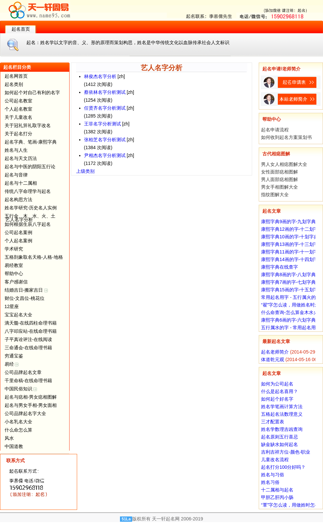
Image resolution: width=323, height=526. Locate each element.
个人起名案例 (18, 240)
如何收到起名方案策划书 (286, 137)
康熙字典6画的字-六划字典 (288, 320)
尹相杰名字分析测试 (105, 155)
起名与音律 (16, 174)
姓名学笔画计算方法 (282, 406)
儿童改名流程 (275, 459)
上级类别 (85, 171)
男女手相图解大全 (279, 187)
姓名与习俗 (272, 474)
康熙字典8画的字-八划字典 (288, 274)
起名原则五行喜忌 (279, 436)
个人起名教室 (18, 109)
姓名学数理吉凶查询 (282, 429)
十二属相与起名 (277, 489)
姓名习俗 (270, 482)
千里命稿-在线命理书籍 (28, 380)
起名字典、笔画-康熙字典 (31, 142)
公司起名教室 (18, 100)
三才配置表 (272, 421)
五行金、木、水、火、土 (30, 216)
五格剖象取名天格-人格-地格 (34, 257)
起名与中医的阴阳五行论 (30, 166)
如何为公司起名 (277, 383)
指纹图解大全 (275, 194)
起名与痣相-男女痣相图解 (31, 397)
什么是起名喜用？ (279, 391)
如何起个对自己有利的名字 (32, 92)
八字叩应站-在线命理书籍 (31, 331)
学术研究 (14, 248)
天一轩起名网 (166, 518)
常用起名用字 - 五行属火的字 (290, 297)
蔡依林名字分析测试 (105, 92)
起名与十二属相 (21, 183)
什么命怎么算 (18, 430)
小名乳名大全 (18, 421)
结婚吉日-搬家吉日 (26, 290)
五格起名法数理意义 (282, 414)
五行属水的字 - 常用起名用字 (290, 327)
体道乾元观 (272, 359)
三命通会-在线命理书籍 (28, 347)
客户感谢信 (16, 281)
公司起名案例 (18, 232)
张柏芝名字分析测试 (105, 139)
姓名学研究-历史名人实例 (31, 207)
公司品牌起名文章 (23, 372)
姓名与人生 (16, 150)
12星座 (12, 306)
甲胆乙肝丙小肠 (277, 497)
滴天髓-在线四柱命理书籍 (31, 323)
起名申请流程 (275, 129)
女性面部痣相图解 (279, 171)
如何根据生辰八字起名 (28, 224)
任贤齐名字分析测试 (105, 108)
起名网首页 (16, 76)
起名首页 (21, 29)
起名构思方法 (18, 199)
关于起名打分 (18, 133)
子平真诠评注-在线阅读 (28, 339)
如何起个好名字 (277, 399)
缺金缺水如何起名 (279, 444)
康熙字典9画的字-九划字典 (288, 221)
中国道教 (14, 446)
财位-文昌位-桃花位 (24, 298)
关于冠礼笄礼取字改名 (28, 125)
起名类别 (14, 84)
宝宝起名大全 (18, 314)
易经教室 (14, 265)
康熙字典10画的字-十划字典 (289, 236)
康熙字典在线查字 (279, 267)
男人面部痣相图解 (279, 179)
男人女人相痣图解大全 (284, 164)
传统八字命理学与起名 (28, 191)
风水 (9, 438)
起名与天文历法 (21, 158)
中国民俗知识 (21, 388)
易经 (12, 364)
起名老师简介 (275, 352)
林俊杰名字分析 (100, 76)
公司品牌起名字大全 (25, 413)
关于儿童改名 (18, 117)
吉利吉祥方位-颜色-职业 (285, 452)
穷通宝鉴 (14, 355)
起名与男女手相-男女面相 (31, 405)
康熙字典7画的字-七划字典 (288, 282)
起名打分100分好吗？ (283, 467)
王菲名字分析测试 (102, 123)
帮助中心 (14, 273)
